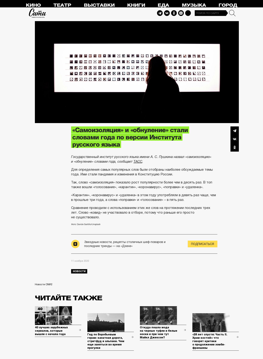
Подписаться (202, 244)
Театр (62, 5)
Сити (37, 13)
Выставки (99, 5)
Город (228, 5)
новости (79, 271)
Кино (33, 5)
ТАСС (138, 161)
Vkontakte (167, 13)
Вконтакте (234, 139)
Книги (136, 5)
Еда (163, 5)
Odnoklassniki (174, 13)
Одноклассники (234, 147)
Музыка (194, 5)
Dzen (181, 13)
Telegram (160, 13)
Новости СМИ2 (43, 284)
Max (188, 13)
